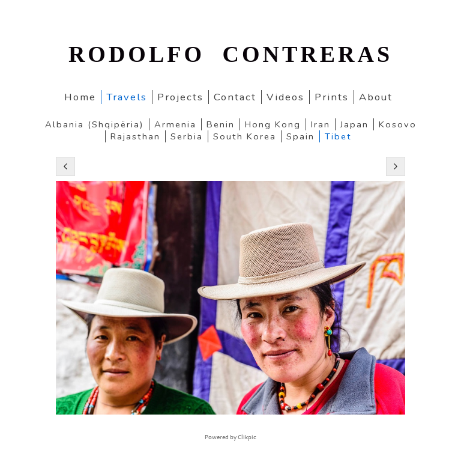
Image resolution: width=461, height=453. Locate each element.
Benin (220, 124)
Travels (126, 97)
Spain (300, 136)
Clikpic (247, 437)
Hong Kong (273, 124)
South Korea (244, 136)
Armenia (175, 124)
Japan (354, 124)
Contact (235, 97)
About (376, 97)
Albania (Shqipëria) (94, 124)
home (80, 97)
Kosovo (398, 124)
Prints (332, 97)
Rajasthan (135, 136)
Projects (180, 97)
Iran (320, 124)
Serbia (186, 136)
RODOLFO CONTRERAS (230, 54)
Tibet (338, 136)
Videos (285, 97)
